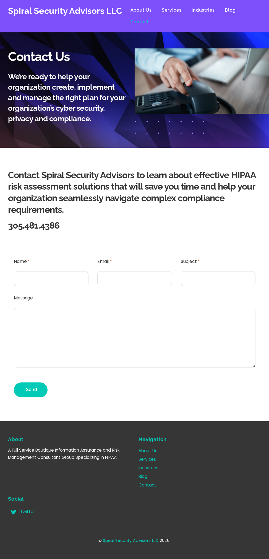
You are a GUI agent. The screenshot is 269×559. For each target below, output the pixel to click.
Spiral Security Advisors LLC (130, 538)
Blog (234, 10)
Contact (144, 21)
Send (31, 387)
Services (176, 10)
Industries (207, 10)
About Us (145, 10)
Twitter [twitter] (21, 509)
